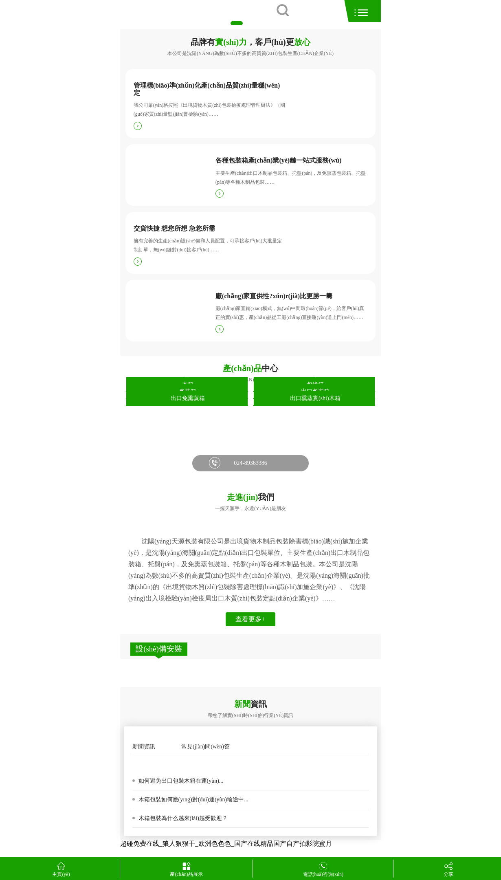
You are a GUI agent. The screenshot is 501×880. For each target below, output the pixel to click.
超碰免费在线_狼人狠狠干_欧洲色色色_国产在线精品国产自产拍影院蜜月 (226, 843)
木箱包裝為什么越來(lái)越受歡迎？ (182, 818)
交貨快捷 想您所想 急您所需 (174, 228)
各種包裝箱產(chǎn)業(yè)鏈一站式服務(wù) (278, 160)
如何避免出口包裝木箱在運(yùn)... (180, 781)
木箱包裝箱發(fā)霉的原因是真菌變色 (185, 763)
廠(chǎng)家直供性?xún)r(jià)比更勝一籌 (273, 296)
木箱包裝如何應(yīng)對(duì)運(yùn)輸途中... (192, 799)
